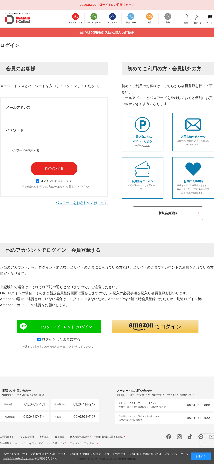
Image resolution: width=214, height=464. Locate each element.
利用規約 (44, 436)
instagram (179, 436)
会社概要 (59, 436)
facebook (168, 436)
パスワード (14, 130)
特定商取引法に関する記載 (109, 436)
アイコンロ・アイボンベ (83, 443)
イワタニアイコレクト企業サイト (46, 443)
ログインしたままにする (54, 181)
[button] (155, 326)
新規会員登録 (168, 213)
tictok (190, 436)
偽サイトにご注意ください (116, 5)
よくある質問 (27, 436)
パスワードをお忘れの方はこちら (81, 203)
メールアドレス (18, 107)
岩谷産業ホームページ (11, 443)
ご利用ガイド (7, 436)
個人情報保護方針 (79, 436)
